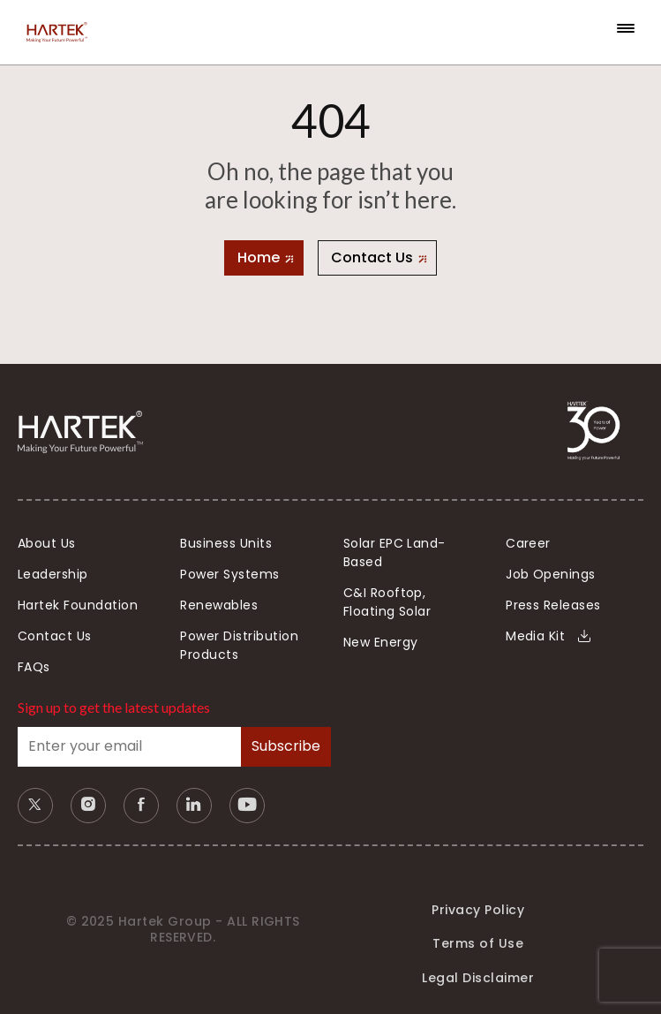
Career (528, 543)
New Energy (380, 642)
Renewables (219, 605)
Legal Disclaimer (478, 978)
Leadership (53, 574)
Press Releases (553, 605)
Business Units (226, 543)
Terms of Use (477, 943)
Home (258, 257)
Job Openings (551, 574)
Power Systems (229, 574)
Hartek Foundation (78, 605)
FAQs (34, 667)
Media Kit (548, 636)
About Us (47, 543)
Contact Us (372, 257)
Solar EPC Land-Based (394, 552)
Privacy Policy (478, 910)
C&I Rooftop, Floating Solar (387, 602)
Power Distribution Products (239, 645)
